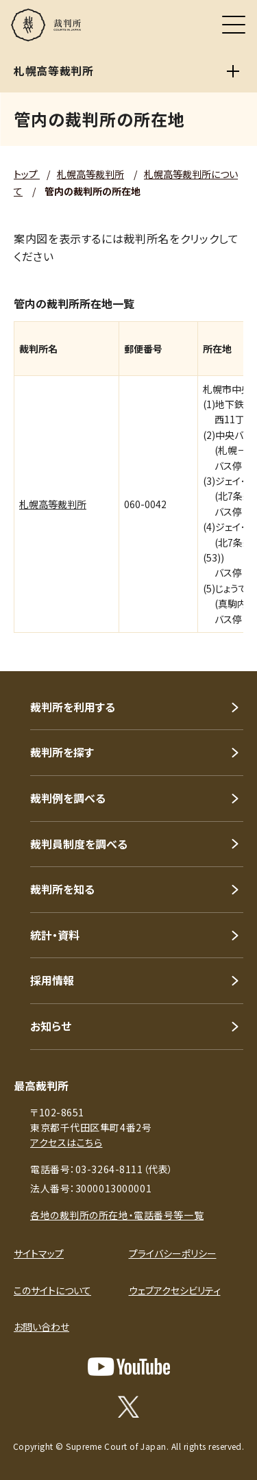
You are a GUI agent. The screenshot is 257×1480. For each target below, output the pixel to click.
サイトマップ (39, 1253)
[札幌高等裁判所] (233, 71)
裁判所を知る (62, 889)
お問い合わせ (41, 1326)
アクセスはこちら (66, 1142)
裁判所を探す (62, 752)
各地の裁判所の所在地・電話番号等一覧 (117, 1215)
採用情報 (52, 980)
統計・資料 (54, 935)
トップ (27, 174)
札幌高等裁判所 (90, 174)
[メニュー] (233, 24)
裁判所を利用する (72, 707)
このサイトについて (52, 1290)
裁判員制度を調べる (78, 844)
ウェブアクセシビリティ (175, 1290)
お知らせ (50, 1026)
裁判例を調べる (68, 798)
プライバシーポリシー (173, 1253)
